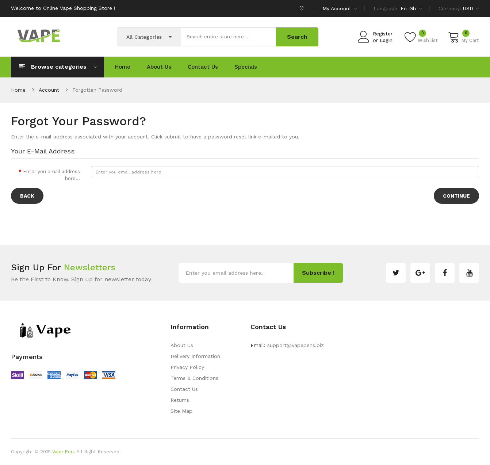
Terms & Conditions (194, 378)
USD (471, 8)
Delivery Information (195, 356)
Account (49, 90)
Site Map (181, 411)
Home (18, 90)
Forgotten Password (97, 90)
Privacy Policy (187, 367)
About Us (182, 345)
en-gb (411, 8)
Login (386, 40)
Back (27, 196)
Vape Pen (63, 451)
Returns (180, 400)
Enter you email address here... (51, 175)
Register (383, 34)
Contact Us (184, 389)
